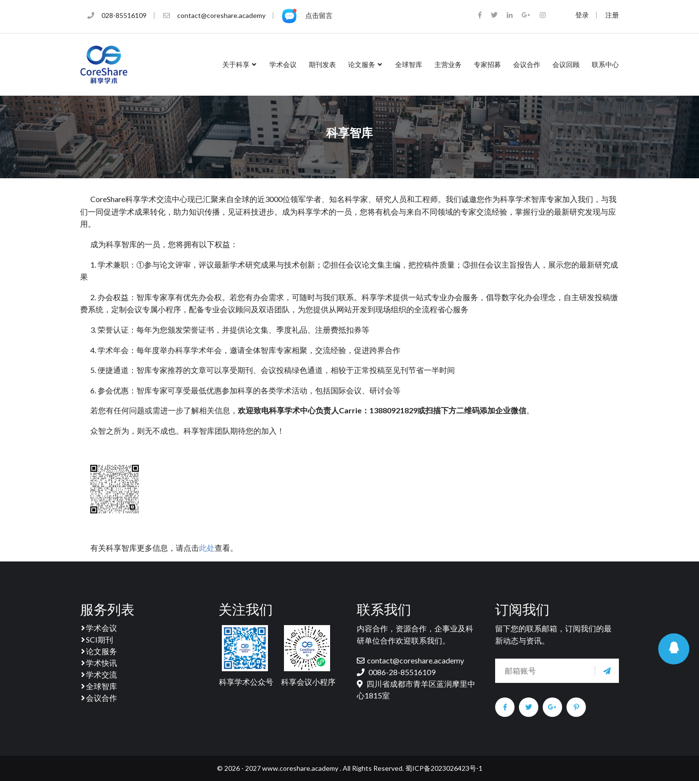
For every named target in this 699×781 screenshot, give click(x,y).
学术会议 (283, 64)
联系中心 (605, 64)
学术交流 (98, 674)
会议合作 (526, 64)
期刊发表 (322, 64)
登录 (582, 15)
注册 (612, 15)
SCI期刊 (96, 639)
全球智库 (408, 64)
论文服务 (365, 64)
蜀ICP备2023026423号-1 (443, 768)
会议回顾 (566, 64)
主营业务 (448, 64)
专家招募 (487, 64)
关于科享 (239, 64)
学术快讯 (98, 662)
